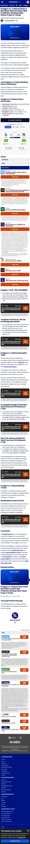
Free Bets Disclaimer (5, 773)
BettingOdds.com (8, 534)
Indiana (3, 804)
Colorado (3, 802)
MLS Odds (3, 788)
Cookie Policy (4, 771)
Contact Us (3, 763)
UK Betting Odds (4, 765)
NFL (17, 5)
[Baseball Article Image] (15, 577)
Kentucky (3, 800)
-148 (24, 140)
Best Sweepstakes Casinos (7, 811)
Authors (3, 761)
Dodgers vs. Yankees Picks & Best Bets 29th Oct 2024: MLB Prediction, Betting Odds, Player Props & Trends (14, 590)
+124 (6, 140)
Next (28, 580)
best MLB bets (7, 557)
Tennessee (3, 806)
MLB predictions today (14, 552)
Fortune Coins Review (6, 819)
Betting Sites (4, 5)
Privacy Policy (4, 769)
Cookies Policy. (21, 837)
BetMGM (21, 362)
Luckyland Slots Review (6, 821)
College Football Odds (6, 782)
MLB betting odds (17, 550)
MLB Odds (3, 791)
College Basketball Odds (6, 786)
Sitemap (3, 775)
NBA (20, 5)
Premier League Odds (6, 789)
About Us (3, 759)
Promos (12, 5)
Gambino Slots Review (6, 813)
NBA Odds (3, 784)
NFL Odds (3, 780)
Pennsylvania (4, 796)
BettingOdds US (10, 21)
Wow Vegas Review (5, 815)
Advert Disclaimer (25, 629)
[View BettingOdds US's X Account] (17, 21)
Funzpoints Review (5, 817)
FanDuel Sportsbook (10, 367)
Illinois (2, 798)
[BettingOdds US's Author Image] (15, 615)
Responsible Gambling (6, 767)
